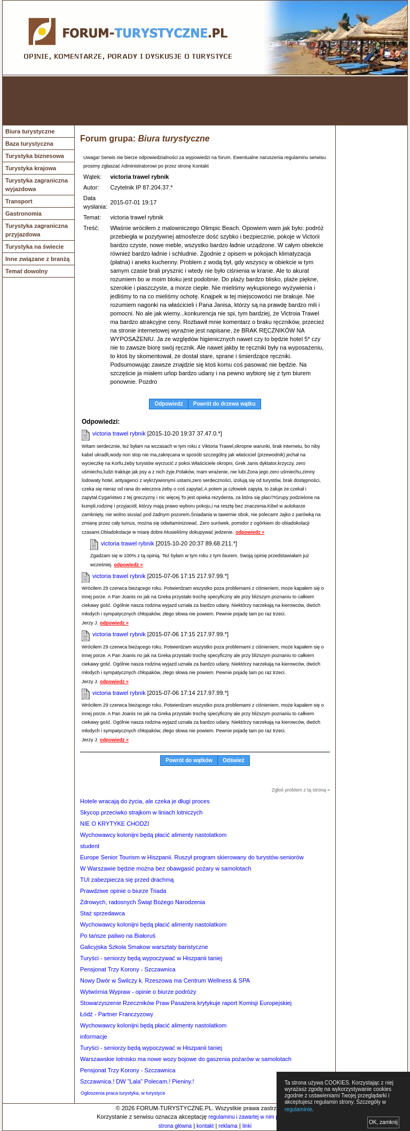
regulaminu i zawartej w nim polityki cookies (259, 1117)
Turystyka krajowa (30, 168)
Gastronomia (23, 213)
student (89, 846)
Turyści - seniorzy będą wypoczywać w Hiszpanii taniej (151, 958)
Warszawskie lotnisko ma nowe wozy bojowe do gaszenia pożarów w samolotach (185, 1059)
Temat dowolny (26, 271)
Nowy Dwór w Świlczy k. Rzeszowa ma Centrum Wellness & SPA (165, 980)
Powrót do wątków (188, 760)
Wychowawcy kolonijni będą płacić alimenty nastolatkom (153, 835)
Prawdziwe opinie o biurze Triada (123, 891)
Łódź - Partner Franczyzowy (116, 1014)
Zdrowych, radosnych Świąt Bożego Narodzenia (142, 902)
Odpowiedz (168, 404)
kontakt (205, 1126)
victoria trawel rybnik (119, 433)
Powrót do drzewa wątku (224, 404)
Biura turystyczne (29, 131)
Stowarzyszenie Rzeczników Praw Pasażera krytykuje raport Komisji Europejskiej (185, 1003)
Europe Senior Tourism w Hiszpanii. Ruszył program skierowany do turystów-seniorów (192, 857)
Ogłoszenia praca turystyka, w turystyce (123, 1093)
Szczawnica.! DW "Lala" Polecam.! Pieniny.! (137, 1081)
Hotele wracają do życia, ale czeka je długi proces (145, 801)
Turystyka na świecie (34, 246)
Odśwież (234, 760)
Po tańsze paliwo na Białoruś (117, 935)
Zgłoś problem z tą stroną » (301, 790)
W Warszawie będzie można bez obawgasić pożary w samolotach (165, 868)
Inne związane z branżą (37, 259)
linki (246, 1126)
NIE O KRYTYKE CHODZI (114, 823)
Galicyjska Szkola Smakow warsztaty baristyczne (144, 947)
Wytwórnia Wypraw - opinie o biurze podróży (138, 991)
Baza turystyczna (29, 143)
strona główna (175, 1126)
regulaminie (298, 1109)
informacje (93, 1036)
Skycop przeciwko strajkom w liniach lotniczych (141, 812)
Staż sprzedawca (102, 913)
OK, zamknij (383, 1122)
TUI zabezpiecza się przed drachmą (127, 879)
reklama (228, 1126)
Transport (19, 201)
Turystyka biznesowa (34, 156)
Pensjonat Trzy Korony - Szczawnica (128, 969)
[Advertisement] (205, 101)
